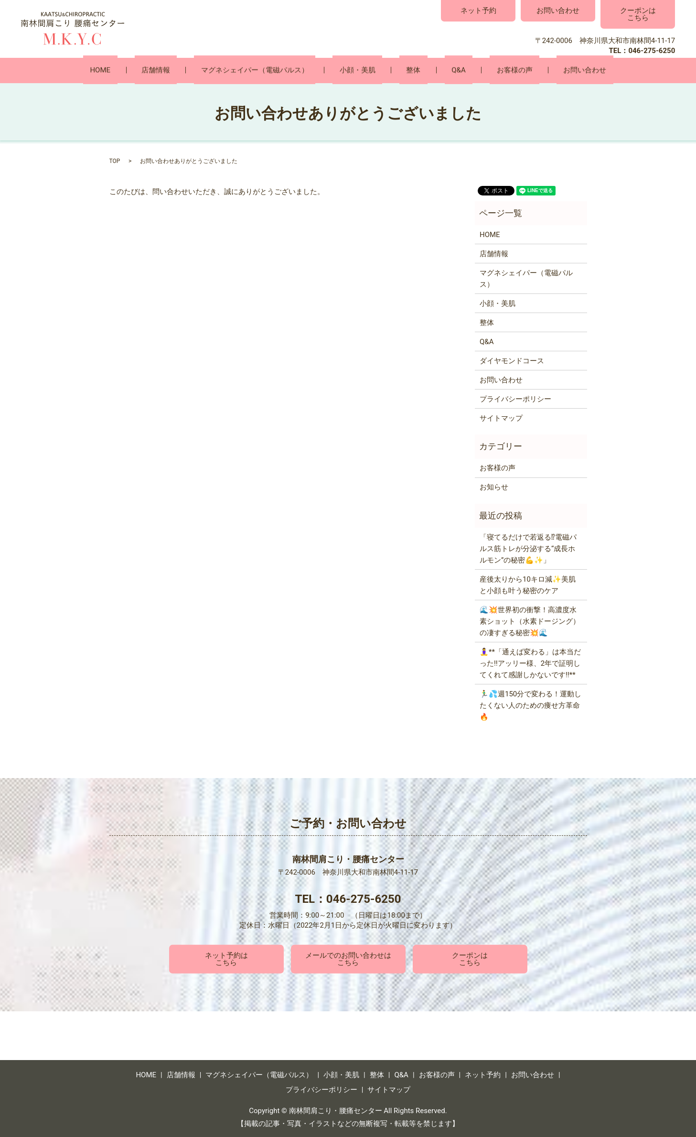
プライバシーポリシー (515, 398)
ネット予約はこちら (226, 958)
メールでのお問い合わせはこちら (348, 958)
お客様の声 (480, 70)
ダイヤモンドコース (512, 360)
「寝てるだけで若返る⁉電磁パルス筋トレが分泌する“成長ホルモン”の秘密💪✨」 (528, 547)
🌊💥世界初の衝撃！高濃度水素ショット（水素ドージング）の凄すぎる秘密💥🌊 (530, 620)
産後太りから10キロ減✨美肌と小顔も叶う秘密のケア (528, 584)
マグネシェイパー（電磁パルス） (275, 70)
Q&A (438, 70)
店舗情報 (190, 70)
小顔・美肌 (364, 70)
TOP (114, 160)
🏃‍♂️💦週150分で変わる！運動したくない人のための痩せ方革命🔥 (530, 704)
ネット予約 (478, 10)
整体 (406, 70)
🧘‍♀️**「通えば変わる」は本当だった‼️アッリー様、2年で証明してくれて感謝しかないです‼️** (530, 662)
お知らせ (494, 486)
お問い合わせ (557, 10)
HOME (148, 70)
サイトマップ (501, 417)
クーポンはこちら (638, 14)
